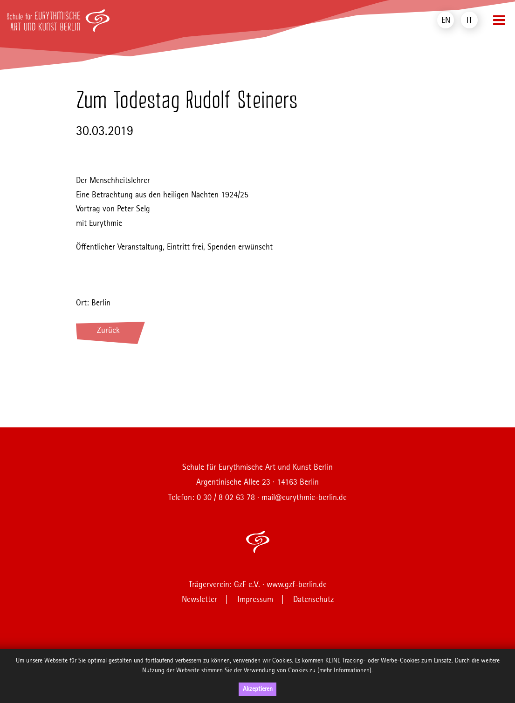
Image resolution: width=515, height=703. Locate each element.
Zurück (108, 330)
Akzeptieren (258, 689)
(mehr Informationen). (345, 670)
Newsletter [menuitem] (199, 599)
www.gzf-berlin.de (297, 585)
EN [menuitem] (445, 20)
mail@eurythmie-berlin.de (304, 497)
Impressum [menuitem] (255, 599)
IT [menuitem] (469, 20)
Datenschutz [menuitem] (313, 599)
